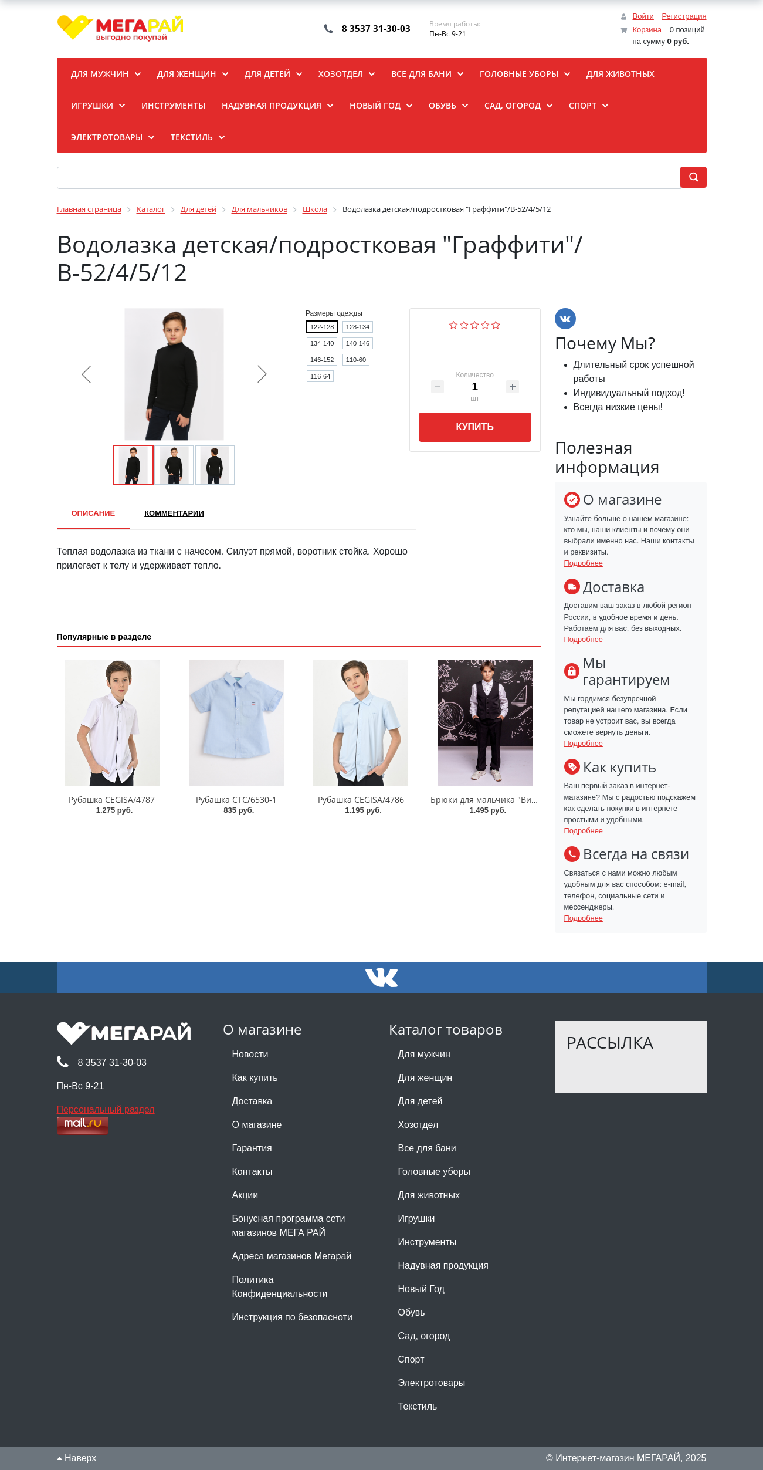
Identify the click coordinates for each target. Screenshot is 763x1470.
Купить (474, 427)
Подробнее (583, 563)
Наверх (77, 1458)
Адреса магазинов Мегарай (292, 1256)
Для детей (420, 1101)
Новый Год (421, 1289)
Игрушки (416, 1219)
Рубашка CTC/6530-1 (236, 799)
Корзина (647, 29)
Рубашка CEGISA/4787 (112, 799)
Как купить (255, 1078)
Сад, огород (424, 1336)
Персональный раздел (106, 1109)
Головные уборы (434, 1172)
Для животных (429, 1195)
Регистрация (684, 16)
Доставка (252, 1101)
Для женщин (425, 1078)
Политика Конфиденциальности (280, 1287)
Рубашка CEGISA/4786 (361, 799)
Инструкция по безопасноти (292, 1317)
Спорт (411, 1359)
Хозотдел (418, 1125)
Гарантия (252, 1148)
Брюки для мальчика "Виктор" (491, 799)
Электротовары (432, 1383)
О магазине (257, 1125)
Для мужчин (424, 1054)
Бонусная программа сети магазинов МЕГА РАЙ (288, 1226)
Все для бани (427, 1148)
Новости (250, 1054)
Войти (642, 16)
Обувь (411, 1312)
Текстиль (418, 1406)
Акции (245, 1195)
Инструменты (427, 1242)
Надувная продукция (443, 1265)
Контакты (252, 1172)
